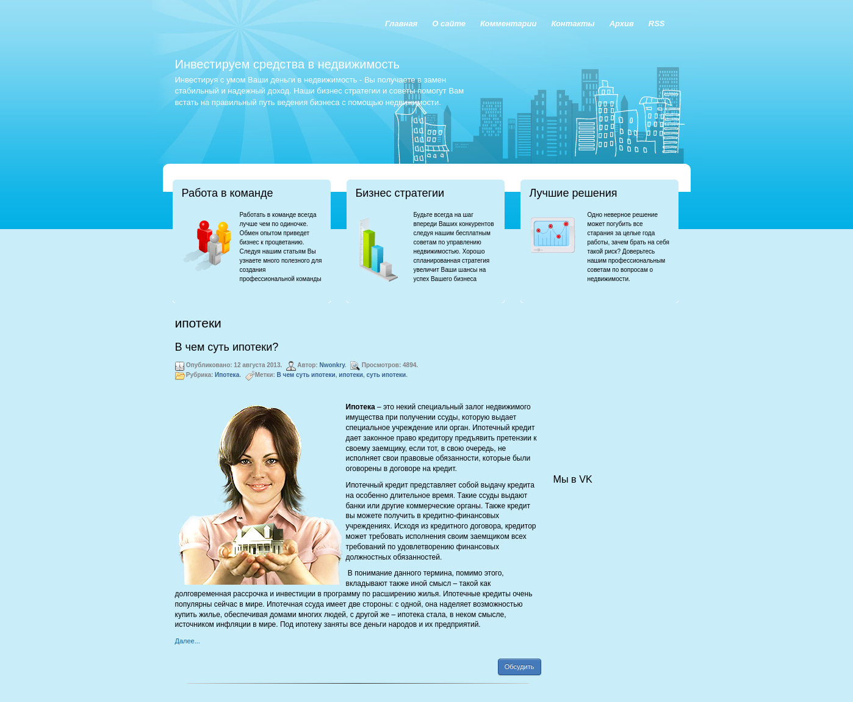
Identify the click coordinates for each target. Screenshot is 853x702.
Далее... (187, 641)
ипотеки (351, 374)
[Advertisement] (614, 376)
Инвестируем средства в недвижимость (287, 64)
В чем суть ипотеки (306, 374)
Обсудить (519, 666)
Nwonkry (332, 365)
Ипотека (227, 374)
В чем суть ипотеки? (227, 347)
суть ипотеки (386, 374)
